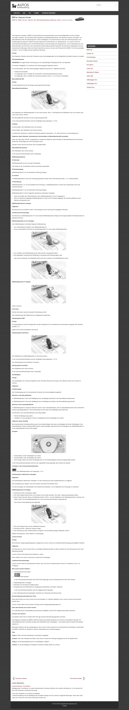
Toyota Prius (90, 87)
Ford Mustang (91, 57)
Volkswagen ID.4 (92, 83)
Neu (24, 13)
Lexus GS (90, 68)
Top (30, 13)
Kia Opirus (90, 65)
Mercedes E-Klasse (93, 72)
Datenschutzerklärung (48, 13)
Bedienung (53, 20)
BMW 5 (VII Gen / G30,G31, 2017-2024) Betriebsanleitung (33, 20)
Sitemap (36, 13)
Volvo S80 (90, 76)
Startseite (17, 13)
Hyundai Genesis (92, 61)
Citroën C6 (90, 53)
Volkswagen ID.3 (92, 80)
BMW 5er (14, 20)
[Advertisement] (48, 28)
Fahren (59, 20)
